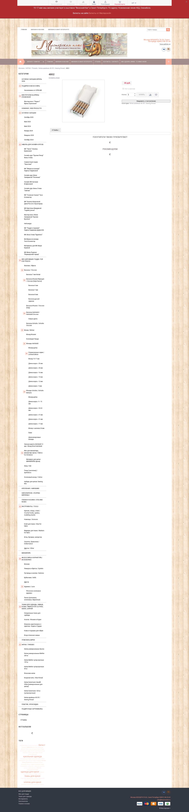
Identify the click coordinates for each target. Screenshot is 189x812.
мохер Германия (27, 762)
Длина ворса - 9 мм (35, 386)
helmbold (22, 745)
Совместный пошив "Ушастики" (31, 163)
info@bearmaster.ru (163, 800)
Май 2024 (27, 126)
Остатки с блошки (27, 112)
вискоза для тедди (25, 751)
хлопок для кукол (32, 782)
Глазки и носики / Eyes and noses (32, 501)
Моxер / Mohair (27, 330)
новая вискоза (32, 768)
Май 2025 (27, 122)
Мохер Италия (31, 334)
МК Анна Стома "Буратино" (33, 235)
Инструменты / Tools (28, 506)
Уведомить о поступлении (146, 101)
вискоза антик (25, 749)
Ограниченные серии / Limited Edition (34, 353)
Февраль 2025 (29, 135)
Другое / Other (29, 548)
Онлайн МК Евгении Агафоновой (31, 183)
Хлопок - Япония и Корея (32, 619)
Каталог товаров (36, 62)
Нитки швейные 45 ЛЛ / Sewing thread (52, 68)
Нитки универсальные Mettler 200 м (34, 654)
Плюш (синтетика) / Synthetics (30, 471)
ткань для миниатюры (26, 778)
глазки (32, 751)
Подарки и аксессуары (29, 86)
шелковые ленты (39, 784)
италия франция (32, 754)
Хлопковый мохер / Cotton (33, 477)
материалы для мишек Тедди (27, 760)
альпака (32, 745)
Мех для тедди (24, 794)
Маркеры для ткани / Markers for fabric (34, 532)
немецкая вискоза (39, 766)
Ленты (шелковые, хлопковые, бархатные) (32, 599)
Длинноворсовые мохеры (34, 438)
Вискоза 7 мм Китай (33, 274)
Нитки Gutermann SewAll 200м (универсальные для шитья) (33, 684)
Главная (24, 29)
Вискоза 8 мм (33, 294)
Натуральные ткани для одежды (32, 614)
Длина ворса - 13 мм (35, 377)
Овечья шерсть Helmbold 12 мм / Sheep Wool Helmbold (33, 445)
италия (40, 752)
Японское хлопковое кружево (33, 592)
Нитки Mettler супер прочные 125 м (34, 661)
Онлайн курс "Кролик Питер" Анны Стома (33, 156)
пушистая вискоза (29, 774)
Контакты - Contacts (111, 61)
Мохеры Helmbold (30, 343)
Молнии (27, 564)
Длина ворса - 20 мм (35, 368)
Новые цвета (32, 319)
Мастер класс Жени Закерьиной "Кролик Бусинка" (31, 217)
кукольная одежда (32, 756)
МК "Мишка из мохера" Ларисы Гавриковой (32, 170)
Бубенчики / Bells (30, 577)
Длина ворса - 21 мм (35, 419)
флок (31, 780)
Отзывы (98, 61)
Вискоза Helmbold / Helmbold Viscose (31, 313)
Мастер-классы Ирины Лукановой (29, 96)
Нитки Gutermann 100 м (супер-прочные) (32, 692)
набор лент (31, 766)
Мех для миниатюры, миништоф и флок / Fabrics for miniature (32, 453)
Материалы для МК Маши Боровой (33, 247)
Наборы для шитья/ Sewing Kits (33, 483)
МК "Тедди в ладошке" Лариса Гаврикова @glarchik (34, 229)
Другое (26, 582)
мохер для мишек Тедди (27, 764)
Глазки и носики (24, 804)
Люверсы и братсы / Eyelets (33, 568)
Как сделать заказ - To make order (133, 61)
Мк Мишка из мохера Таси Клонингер (31, 240)
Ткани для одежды (25, 796)
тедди (36, 774)
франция (35, 780)
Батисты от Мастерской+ (100, 13)
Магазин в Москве (37, 29)
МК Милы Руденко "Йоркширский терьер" (31, 253)
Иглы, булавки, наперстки (33, 537)
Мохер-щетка (32, 348)
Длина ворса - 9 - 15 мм (35, 402)
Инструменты (23, 799)
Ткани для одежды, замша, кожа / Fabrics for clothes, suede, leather (31, 607)
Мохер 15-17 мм (33, 359)
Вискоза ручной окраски (33, 300)
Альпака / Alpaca (30, 265)
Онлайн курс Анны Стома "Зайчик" (33, 189)
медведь (38, 760)
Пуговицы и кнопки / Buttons (34, 573)
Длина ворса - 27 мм (35, 415)
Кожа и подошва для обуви (33, 631)
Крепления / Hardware (30, 488)
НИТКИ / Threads (31, 68)
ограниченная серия (32, 769)
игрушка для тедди (33, 752)
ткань (39, 774)
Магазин (21, 68)
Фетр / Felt (27, 466)
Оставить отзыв (54, 78)
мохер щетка (23, 766)
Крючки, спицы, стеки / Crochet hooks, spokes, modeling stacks (32, 513)
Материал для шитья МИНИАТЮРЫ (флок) (33, 460)
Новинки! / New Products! (32, 108)
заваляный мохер (40, 751)
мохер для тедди (39, 764)
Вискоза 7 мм (33, 290)
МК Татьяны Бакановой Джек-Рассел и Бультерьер (33, 203)
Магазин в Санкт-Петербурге (58, 29)
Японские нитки (29, 673)
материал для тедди (25, 758)
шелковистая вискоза (27, 784)
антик (36, 745)
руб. (134, 3)
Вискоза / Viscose (29, 270)
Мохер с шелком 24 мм (36, 428)
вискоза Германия (38, 747)
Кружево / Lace (28, 586)
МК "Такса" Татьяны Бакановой (31, 150)
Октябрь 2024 (28, 140)
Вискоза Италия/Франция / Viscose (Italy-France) (33, 280)
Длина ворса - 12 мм (35, 381)
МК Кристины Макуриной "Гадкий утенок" (32, 209)
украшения (41, 778)
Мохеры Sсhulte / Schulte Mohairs (33, 391)
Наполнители (23, 801)
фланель (27, 780)
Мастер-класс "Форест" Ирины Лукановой (32, 102)
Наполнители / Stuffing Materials (31, 494)
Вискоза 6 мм (33, 285)
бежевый (24, 747)
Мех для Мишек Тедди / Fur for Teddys (31, 260)
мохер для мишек (38, 762)
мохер (44, 760)
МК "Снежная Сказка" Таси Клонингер (33, 196)
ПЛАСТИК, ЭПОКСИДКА (30, 704)
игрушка (25, 752)
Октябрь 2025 (28, 117)
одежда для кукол (30, 772)
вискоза (29, 747)
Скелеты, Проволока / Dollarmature (31, 543)
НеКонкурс (28, 223)
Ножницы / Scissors (31, 519)
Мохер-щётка (32, 397)
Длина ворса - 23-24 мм (35, 409)
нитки (25, 768)
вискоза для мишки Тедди (36, 749)
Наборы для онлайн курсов (31, 144)
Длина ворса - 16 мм (35, 372)
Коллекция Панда (32, 339)
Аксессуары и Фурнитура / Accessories (30, 558)
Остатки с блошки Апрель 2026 (32, 80)
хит (39, 780)
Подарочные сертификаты (32, 709)
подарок (41, 772)
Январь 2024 (28, 131)
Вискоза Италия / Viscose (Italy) (35, 307)
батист (42, 745)
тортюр (36, 778)
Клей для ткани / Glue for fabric (32, 525)
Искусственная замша (32, 635)
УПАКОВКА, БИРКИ (28, 640)
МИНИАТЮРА (26, 553)
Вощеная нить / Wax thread (33, 678)
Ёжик (30, 433)
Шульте (27, 745)
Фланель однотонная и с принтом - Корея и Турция (33, 625)
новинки (38, 768)
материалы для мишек (38, 758)
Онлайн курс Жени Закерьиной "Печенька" (32, 176)
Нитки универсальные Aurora (34, 649)
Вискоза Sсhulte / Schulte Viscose (35, 324)
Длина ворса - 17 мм (35, 424)
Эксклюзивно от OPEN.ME (33, 90)
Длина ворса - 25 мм (35, 363)
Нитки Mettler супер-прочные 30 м (34, 668)
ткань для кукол (32, 776)
